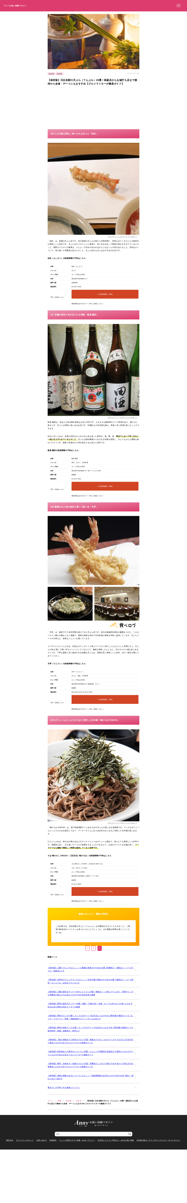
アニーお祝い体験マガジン (15, 6)
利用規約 (53, 1140)
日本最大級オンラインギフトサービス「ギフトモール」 (159, 1140)
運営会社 (9, 1140)
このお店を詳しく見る (104, 294)
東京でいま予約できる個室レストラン (64, 1087)
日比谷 (59, 74)
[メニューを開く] (178, 6)
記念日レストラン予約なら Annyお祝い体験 (116, 1140)
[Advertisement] (69, 106)
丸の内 (51, 74)
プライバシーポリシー (25, 1140)
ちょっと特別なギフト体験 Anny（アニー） (77, 1140)
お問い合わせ (41, 1140)
